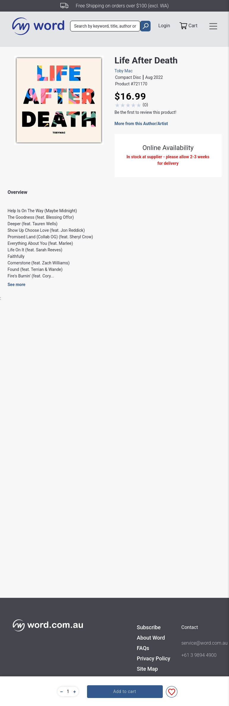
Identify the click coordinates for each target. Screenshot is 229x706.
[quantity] (68, 691)
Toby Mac (124, 70)
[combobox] (105, 26)
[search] (145, 26)
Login (164, 25)
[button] (61, 691)
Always (181, 670)
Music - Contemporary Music (111, 466)
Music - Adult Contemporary (111, 455)
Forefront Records (102, 444)
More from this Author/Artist (141, 123)
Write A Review (190, 338)
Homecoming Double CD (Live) (113, 673)
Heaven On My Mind (45, 670)
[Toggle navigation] (213, 26)
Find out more (45, 528)
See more (17, 284)
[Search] (105, 26)
